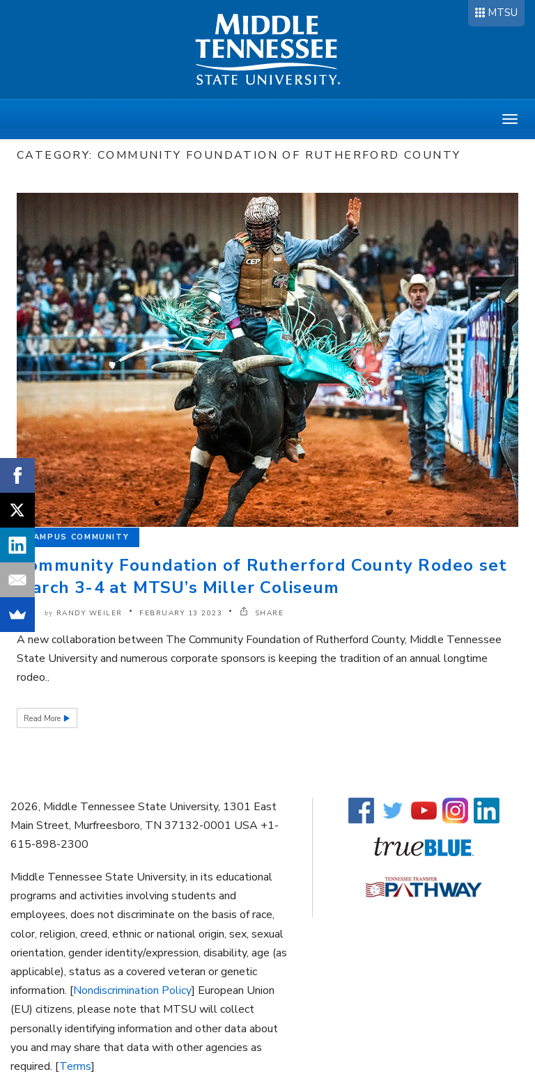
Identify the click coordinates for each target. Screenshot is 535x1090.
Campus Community (78, 537)
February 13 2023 (180, 613)
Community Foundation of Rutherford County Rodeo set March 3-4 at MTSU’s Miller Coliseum (262, 576)
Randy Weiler (89, 613)
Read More (43, 718)
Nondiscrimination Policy (132, 990)
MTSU (503, 12)
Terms (75, 1066)
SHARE (262, 613)
